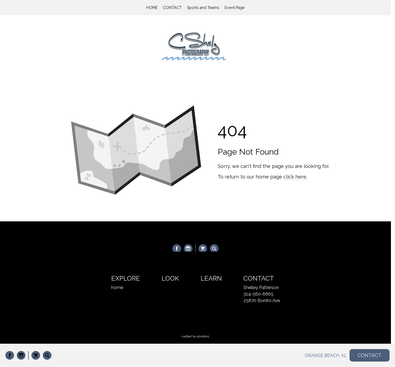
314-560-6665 (258, 294)
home (117, 288)
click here (294, 177)
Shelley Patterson (261, 288)
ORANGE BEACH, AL (326, 355)
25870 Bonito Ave (261, 301)
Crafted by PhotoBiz (195, 336)
